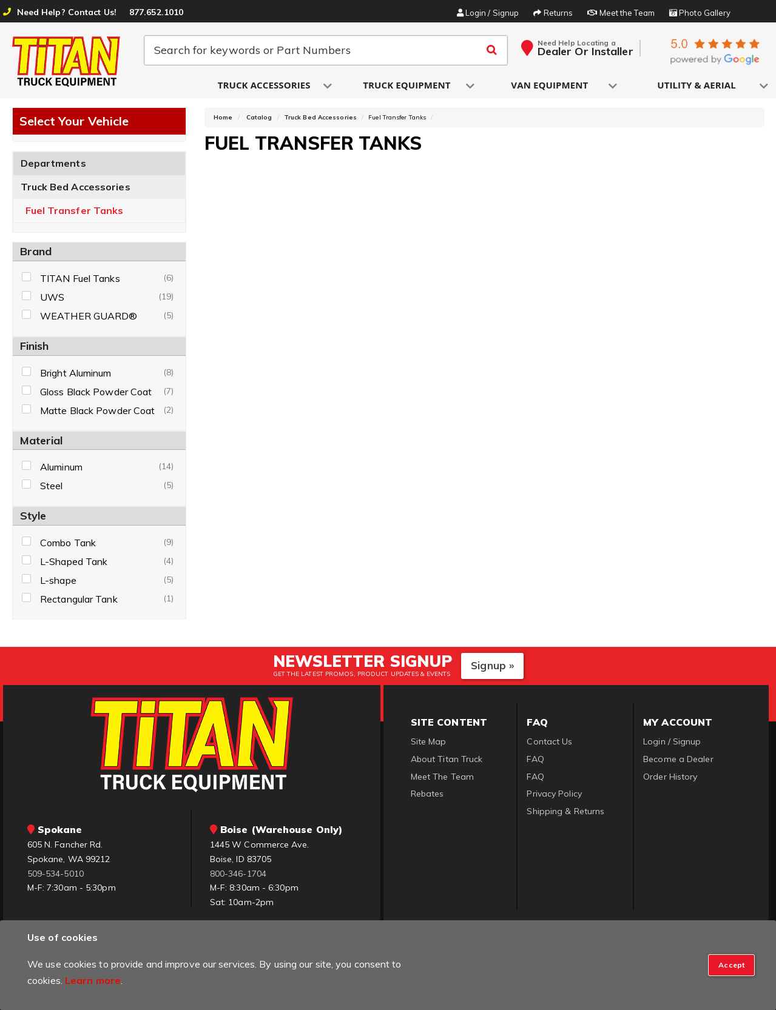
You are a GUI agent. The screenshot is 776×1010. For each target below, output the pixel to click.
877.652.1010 (156, 12)
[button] (265, 85)
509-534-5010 (55, 873)
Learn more (93, 980)
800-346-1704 (238, 873)
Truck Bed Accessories (75, 187)
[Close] (731, 965)
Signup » (492, 665)
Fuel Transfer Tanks (74, 210)
